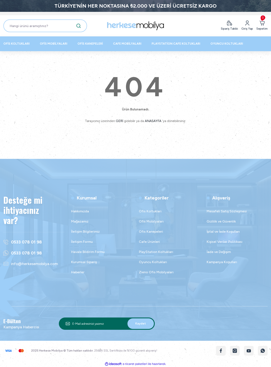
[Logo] (135, 25)
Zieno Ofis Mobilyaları (156, 272)
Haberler (77, 272)
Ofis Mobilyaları (151, 221)
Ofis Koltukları (150, 211)
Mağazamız (79, 221)
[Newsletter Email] (107, 324)
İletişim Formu (82, 242)
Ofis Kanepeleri (151, 232)
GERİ (119, 121)
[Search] (45, 25)
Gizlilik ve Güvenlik (221, 221)
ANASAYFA (153, 121)
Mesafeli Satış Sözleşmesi (227, 211)
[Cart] (262, 26)
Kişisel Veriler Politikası (224, 242)
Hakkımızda (80, 211)
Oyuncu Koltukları (153, 262)
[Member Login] (247, 26)
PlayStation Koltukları (156, 252)
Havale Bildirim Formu (88, 252)
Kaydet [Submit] (140, 323)
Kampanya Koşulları (222, 262)
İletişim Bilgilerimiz (85, 232)
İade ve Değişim (219, 252)
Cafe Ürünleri (149, 242)
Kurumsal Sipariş (84, 262)
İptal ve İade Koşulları (223, 232)
